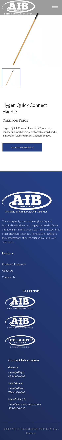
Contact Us (8, 277)
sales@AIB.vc (16, 388)
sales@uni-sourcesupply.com (24, 404)
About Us (7, 270)
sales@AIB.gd (16, 372)
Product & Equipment (14, 264)
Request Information (22, 147)
